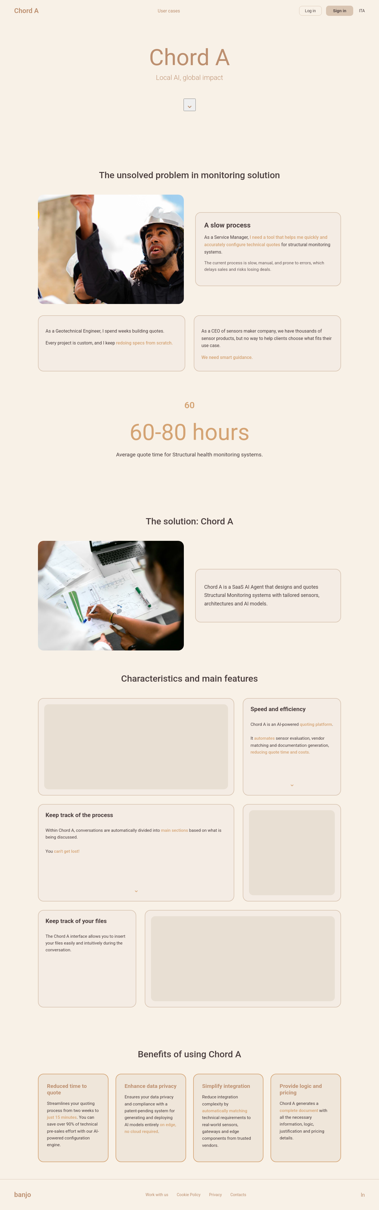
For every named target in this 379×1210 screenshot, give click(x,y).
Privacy (215, 1194)
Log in (310, 10)
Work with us (157, 1194)
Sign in (339, 10)
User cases (169, 11)
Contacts (238, 1194)
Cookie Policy (189, 1194)
